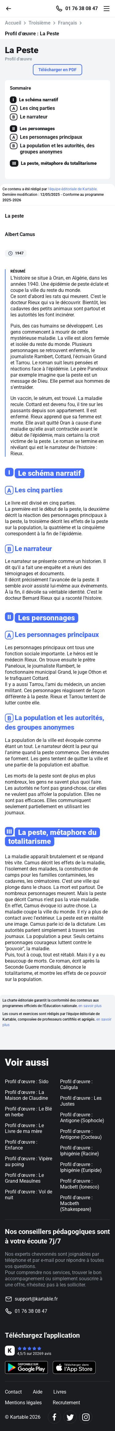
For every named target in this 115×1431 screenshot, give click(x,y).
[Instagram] (85, 1417)
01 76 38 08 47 (81, 8)
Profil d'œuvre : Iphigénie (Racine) (79, 1151)
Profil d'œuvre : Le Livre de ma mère (24, 1128)
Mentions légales (23, 1403)
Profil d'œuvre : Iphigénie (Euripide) (81, 1167)
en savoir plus (90, 1006)
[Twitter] (70, 1417)
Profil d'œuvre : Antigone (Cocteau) (81, 1134)
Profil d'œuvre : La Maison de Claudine (26, 1095)
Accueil (13, 23)
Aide (37, 1392)
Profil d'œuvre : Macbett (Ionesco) (79, 1184)
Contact (13, 1392)
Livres (59, 1392)
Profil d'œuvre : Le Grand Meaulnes (24, 1178)
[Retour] (11, 8)
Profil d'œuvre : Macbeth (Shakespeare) (76, 1203)
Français (67, 23)
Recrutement (66, 1403)
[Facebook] (54, 1417)
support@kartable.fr (36, 1299)
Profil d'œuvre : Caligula (76, 1084)
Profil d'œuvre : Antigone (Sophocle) (82, 1117)
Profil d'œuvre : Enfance (21, 1145)
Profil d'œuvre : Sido (26, 1081)
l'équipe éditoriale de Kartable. (73, 189)
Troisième (40, 23)
